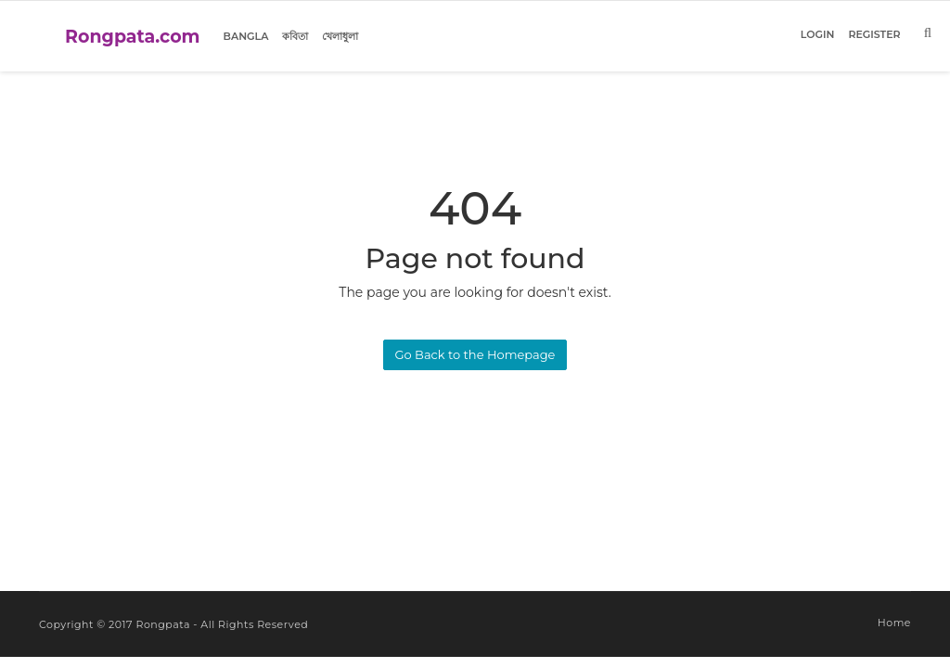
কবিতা (295, 36)
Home (894, 622)
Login (818, 34)
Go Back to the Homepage (475, 354)
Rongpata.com (132, 36)
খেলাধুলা (340, 36)
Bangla (246, 36)
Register (874, 34)
